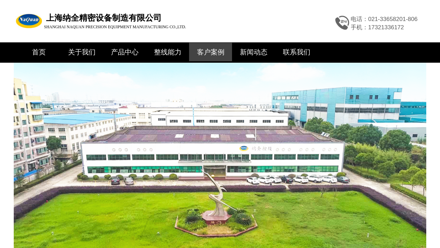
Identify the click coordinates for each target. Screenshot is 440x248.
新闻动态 (253, 52)
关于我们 (82, 52)
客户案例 (210, 52)
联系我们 (296, 52)
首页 (39, 52)
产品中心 (125, 52)
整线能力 (168, 52)
